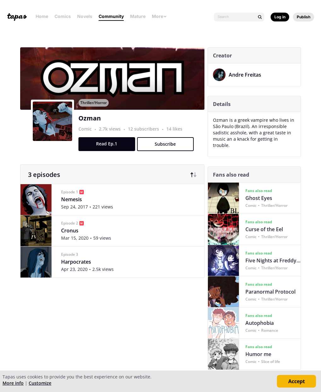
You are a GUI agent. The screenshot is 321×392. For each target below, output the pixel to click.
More (159, 16)
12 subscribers (145, 135)
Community (111, 16)
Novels (84, 16)
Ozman (91, 124)
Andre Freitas (246, 75)
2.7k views (111, 135)
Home (42, 16)
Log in (279, 17)
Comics (62, 16)
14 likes (176, 135)
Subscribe (166, 150)
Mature (138, 16)
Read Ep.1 (108, 150)
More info (13, 383)
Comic (86, 135)
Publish (303, 17)
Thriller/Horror (95, 108)
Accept (296, 381)
